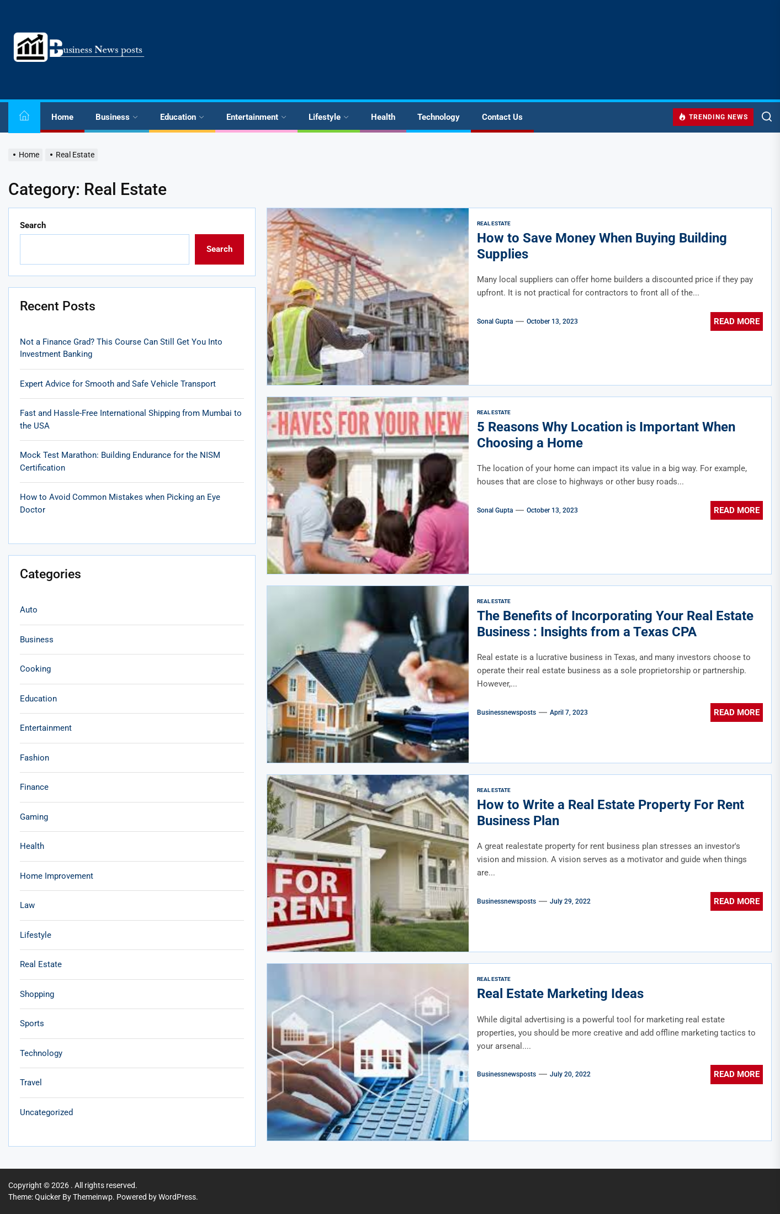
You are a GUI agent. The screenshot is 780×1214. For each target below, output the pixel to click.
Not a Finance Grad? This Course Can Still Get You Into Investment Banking (121, 348)
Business (116, 117)
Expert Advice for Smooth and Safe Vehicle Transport (118, 384)
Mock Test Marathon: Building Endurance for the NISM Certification (120, 461)
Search (33, 225)
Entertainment (256, 117)
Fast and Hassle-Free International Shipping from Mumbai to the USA (131, 419)
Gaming (34, 817)
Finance (34, 787)
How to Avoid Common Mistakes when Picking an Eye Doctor (120, 503)
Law (27, 905)
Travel (31, 1083)
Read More (737, 321)
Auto (29, 610)
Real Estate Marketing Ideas (560, 993)
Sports (32, 1023)
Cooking (35, 669)
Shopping (37, 994)
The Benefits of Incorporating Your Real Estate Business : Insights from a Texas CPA (615, 624)
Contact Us (502, 117)
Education (182, 117)
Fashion (34, 758)
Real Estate (494, 223)
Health (383, 117)
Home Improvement (56, 876)
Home (62, 117)
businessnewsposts (506, 712)
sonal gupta (495, 321)
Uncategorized (46, 1112)
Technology (438, 117)
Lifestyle (329, 117)
